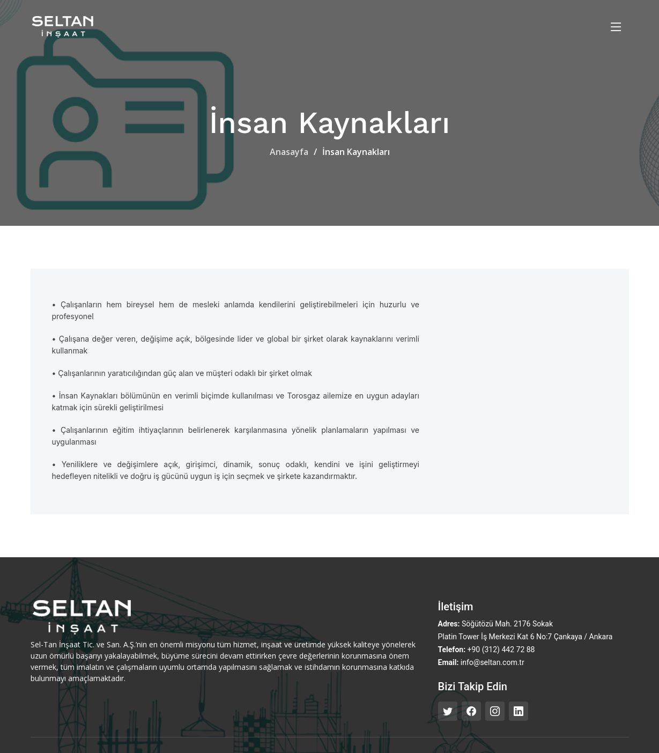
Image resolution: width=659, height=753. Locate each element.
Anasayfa (289, 152)
